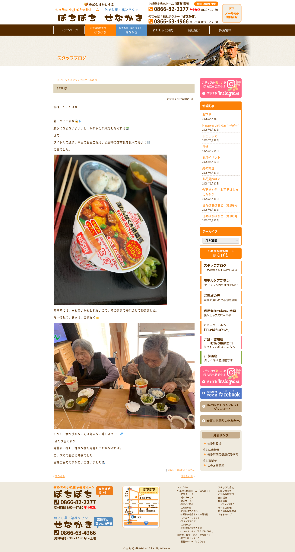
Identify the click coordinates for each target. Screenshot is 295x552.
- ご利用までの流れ (189, 511)
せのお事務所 (215, 465)
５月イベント (211, 157)
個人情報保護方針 (227, 511)
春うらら (60, 476)
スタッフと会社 (226, 487)
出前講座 (222, 497)
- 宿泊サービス (186, 500)
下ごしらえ (209, 136)
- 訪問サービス (186, 494)
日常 (205, 146)
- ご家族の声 (185, 524)
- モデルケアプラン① (189, 517)
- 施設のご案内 (186, 504)
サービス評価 (225, 507)
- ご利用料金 (185, 507)
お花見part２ (211, 179)
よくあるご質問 (162, 30)
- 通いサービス (186, 497)
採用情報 (225, 30)
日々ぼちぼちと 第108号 (219, 216)
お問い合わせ (225, 491)
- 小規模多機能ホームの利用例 (194, 514)
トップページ (69, 30)
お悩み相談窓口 (226, 494)
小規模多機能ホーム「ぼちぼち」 (194, 491)
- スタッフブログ (187, 521)
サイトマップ (225, 514)
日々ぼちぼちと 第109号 (219, 205)
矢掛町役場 (214, 443)
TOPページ (61, 80)
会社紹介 (194, 30)
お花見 (206, 114)
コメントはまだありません (181, 470)
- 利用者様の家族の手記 (191, 528)
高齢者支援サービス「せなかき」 (194, 535)
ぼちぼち (100, 30)
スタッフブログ (78, 80)
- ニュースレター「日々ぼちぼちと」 (197, 531)
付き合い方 (187, 476)
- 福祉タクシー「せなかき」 (193, 541)
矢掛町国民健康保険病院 (222, 454)
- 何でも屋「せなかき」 (191, 538)
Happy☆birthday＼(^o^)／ (220, 125)
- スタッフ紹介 (227, 504)
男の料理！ (209, 168)
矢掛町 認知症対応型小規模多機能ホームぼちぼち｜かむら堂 (97, 12)
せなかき (131, 30)
